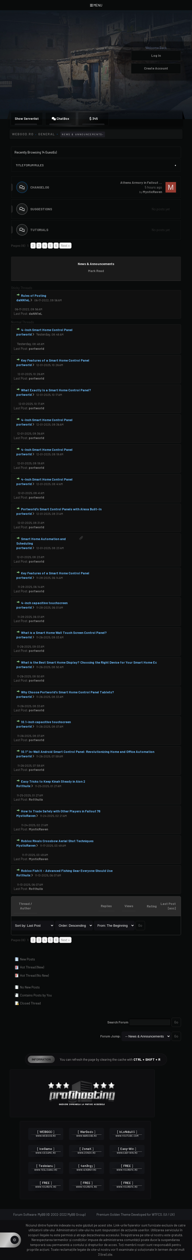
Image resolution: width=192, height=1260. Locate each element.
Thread (24, 904)
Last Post (20, 314)
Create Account (156, 68)
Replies (106, 906)
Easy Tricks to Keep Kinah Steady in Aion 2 (53, 781)
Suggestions (41, 209)
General (46, 134)
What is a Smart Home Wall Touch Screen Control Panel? (64, 633)
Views (128, 906)
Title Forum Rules (30, 165)
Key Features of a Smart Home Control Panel (55, 360)
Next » (65, 246)
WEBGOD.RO (23, 134)
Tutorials (39, 230)
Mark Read (96, 271)
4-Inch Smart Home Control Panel (46, 330)
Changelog (39, 187)
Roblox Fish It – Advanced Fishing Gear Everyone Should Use (66, 871)
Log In (156, 56)
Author (25, 908)
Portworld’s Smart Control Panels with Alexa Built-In (61, 509)
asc (171, 908)
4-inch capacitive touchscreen (44, 603)
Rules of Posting (33, 296)
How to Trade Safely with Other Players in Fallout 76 (60, 811)
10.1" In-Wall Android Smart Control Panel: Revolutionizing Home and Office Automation (87, 752)
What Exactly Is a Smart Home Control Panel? (56, 390)
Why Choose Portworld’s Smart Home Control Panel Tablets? (67, 692)
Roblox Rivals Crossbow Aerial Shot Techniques (57, 841)
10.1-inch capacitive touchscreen (46, 722)
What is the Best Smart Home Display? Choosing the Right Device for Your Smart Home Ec (89, 662)
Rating (152, 906)
